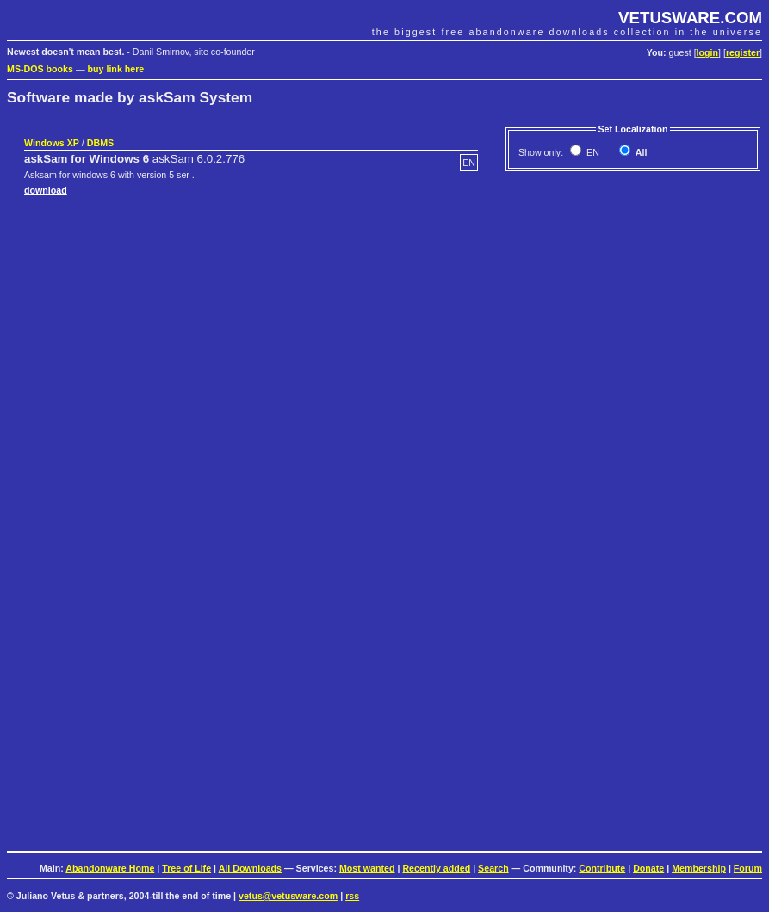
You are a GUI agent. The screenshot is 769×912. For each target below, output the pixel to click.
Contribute (602, 868)
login (707, 52)
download (45, 190)
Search (493, 868)
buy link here (116, 69)
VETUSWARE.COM (690, 18)
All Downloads (250, 868)
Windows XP (51, 143)
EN (591, 152)
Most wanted (367, 868)
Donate (648, 868)
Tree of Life (186, 868)
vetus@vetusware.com (288, 895)
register (743, 52)
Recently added (436, 868)
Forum (748, 868)
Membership (699, 868)
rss (352, 895)
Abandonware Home (109, 868)
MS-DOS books (40, 69)
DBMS (100, 143)
